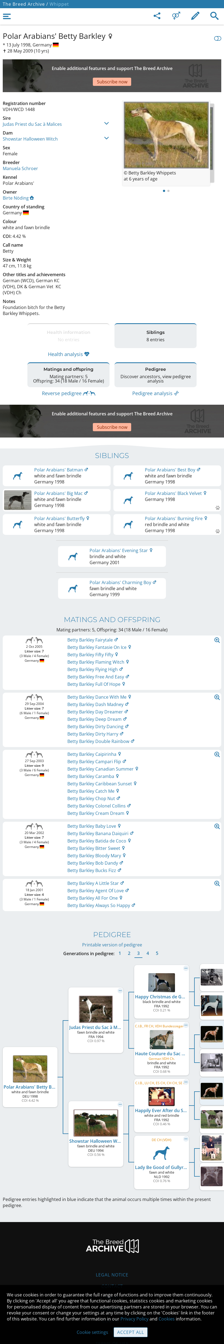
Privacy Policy (134, 1319)
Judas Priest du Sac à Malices (32, 105)
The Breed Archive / (25, 4)
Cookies (167, 1319)
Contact (112, 1253)
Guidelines (112, 1276)
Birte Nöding (18, 179)
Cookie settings (92, 1332)
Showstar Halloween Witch (30, 120)
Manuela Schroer (20, 149)
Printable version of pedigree (112, 912)
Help (112, 1265)
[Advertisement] (112, 66)
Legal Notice (112, 1242)
